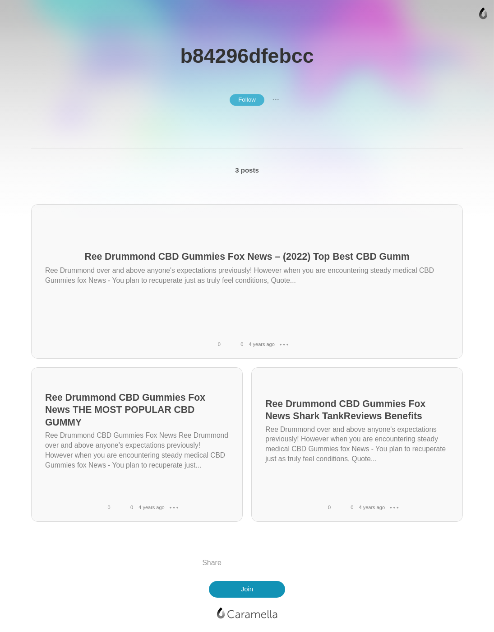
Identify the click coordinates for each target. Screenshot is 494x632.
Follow (247, 99)
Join (247, 589)
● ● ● (275, 100)
